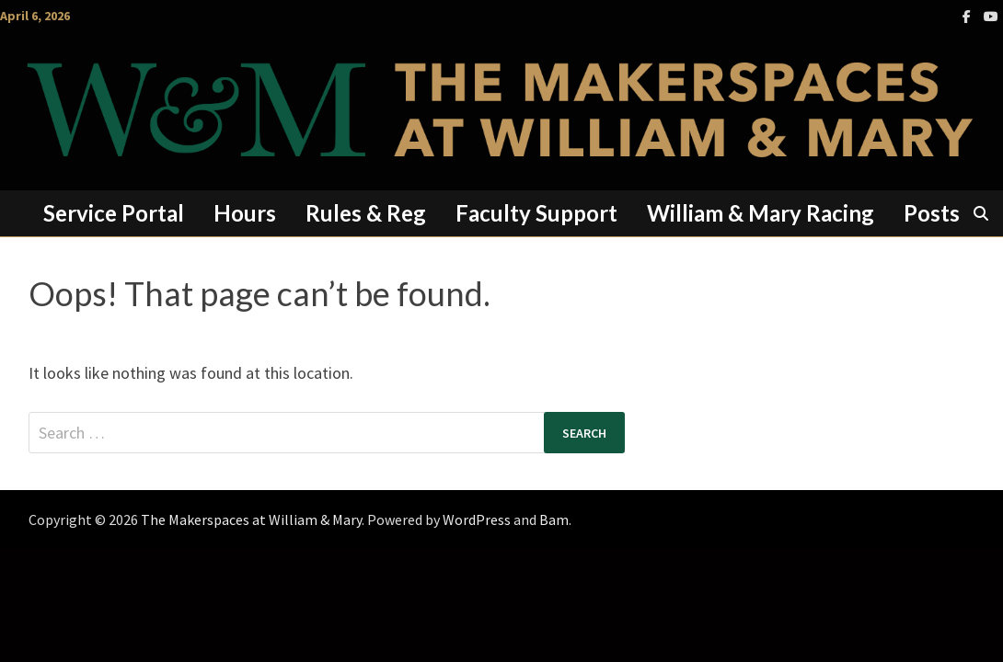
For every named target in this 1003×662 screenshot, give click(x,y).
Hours (244, 213)
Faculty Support (536, 213)
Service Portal (113, 213)
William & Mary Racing (760, 213)
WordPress (477, 519)
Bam (554, 519)
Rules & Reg (366, 213)
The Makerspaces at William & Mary (251, 519)
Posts (932, 213)
